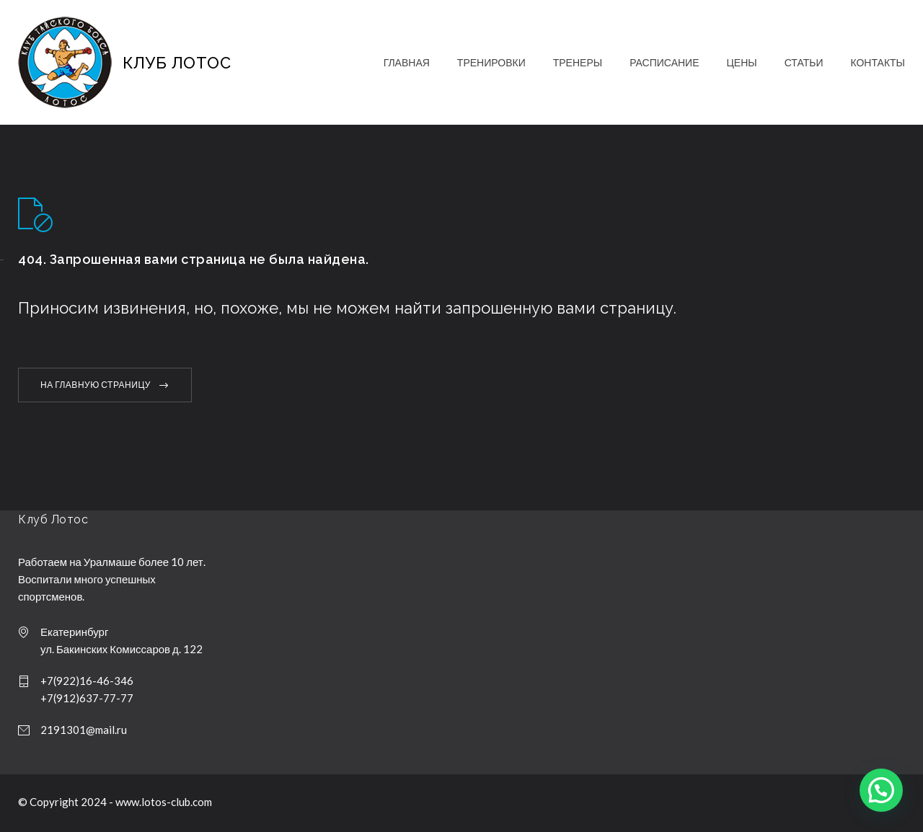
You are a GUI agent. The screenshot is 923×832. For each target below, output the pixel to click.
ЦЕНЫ (741, 62)
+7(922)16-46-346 (86, 680)
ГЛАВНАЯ (407, 62)
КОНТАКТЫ (877, 62)
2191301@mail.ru (83, 729)
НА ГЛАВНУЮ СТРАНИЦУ (95, 384)
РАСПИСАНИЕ (664, 62)
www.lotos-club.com (163, 801)
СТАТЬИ (804, 62)
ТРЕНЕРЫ (577, 62)
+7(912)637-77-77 (86, 697)
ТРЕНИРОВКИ (491, 62)
